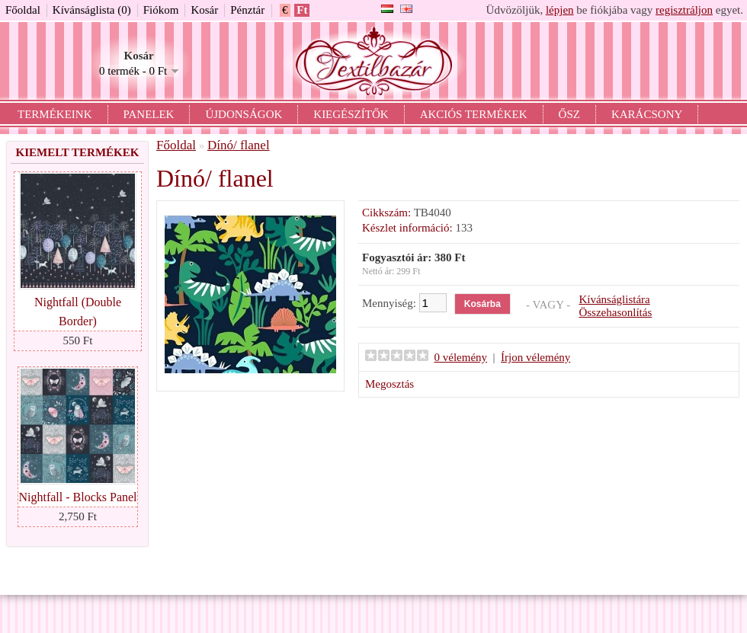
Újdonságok (243, 114)
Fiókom (161, 10)
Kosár (204, 10)
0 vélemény (461, 357)
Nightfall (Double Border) (77, 312)
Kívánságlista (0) (92, 10)
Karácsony (646, 114)
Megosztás (389, 384)
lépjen (560, 10)
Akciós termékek (473, 114)
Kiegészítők (350, 114)
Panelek (149, 114)
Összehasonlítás (615, 312)
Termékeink (55, 114)
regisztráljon (684, 10)
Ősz (569, 114)
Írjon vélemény (535, 357)
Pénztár (247, 10)
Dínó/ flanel (238, 145)
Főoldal (22, 10)
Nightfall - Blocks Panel (77, 497)
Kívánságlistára (614, 299)
